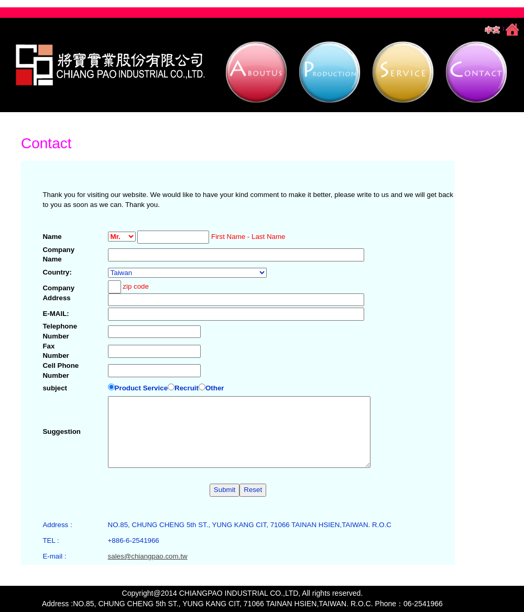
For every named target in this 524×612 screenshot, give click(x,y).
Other (211, 388)
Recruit (183, 388)
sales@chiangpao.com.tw (148, 556)
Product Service (138, 388)
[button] (256, 72)
